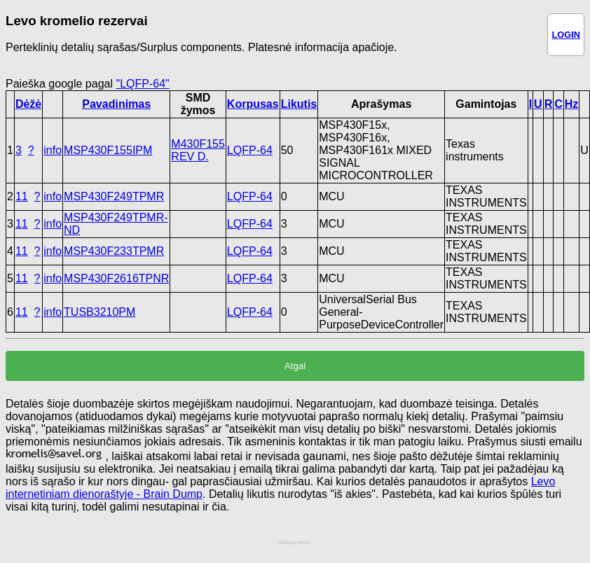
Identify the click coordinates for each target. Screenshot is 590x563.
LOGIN (565, 34)
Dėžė (28, 104)
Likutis (299, 104)
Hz (572, 104)
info (52, 150)
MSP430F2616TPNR (116, 278)
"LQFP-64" (142, 84)
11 (21, 196)
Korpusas (253, 104)
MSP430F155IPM (108, 150)
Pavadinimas (116, 104)
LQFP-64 (250, 150)
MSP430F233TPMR (114, 251)
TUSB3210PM (99, 312)
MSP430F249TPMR (114, 196)
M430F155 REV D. (198, 150)
